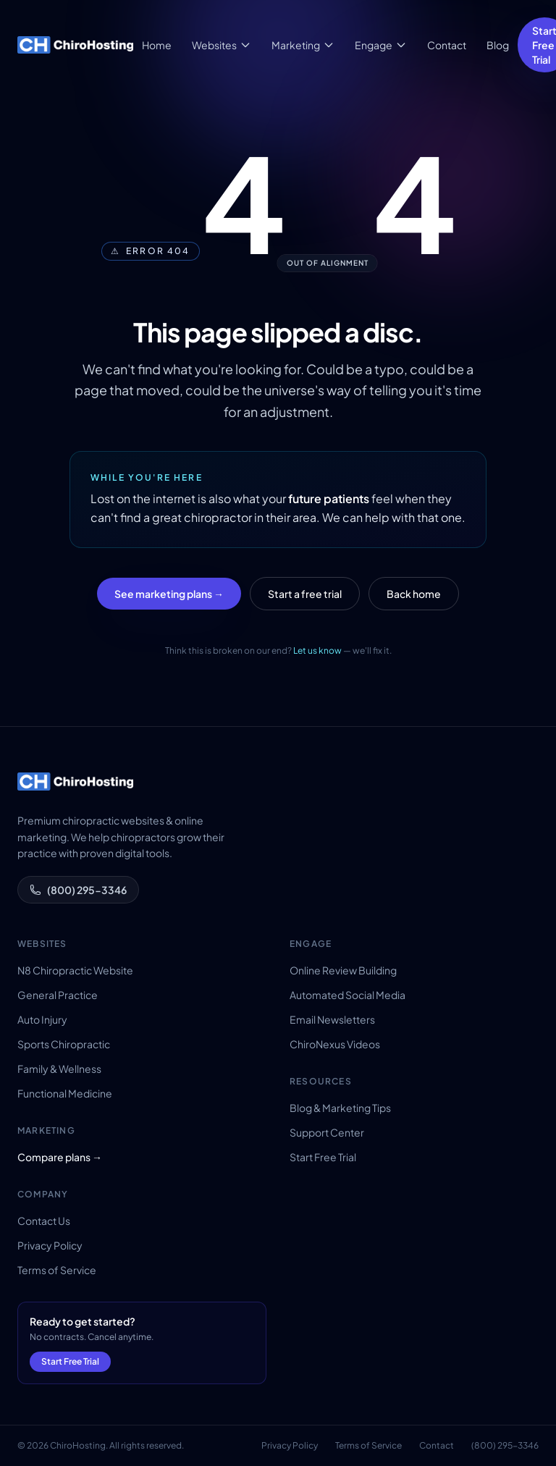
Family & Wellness (59, 1068)
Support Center (327, 1132)
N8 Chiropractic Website (75, 970)
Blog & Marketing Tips (340, 1107)
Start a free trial (305, 593)
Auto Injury (42, 1019)
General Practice (57, 994)
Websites (221, 44)
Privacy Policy (50, 1245)
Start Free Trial (323, 1156)
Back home (414, 593)
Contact (446, 44)
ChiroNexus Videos (335, 1043)
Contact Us (43, 1220)
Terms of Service (56, 1269)
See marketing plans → (169, 593)
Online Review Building (343, 970)
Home (157, 44)
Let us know (317, 650)
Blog (497, 44)
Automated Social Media (347, 994)
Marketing (302, 44)
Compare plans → (59, 1156)
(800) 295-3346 (78, 889)
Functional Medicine (64, 1093)
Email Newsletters (332, 1019)
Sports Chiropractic (63, 1043)
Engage (381, 44)
